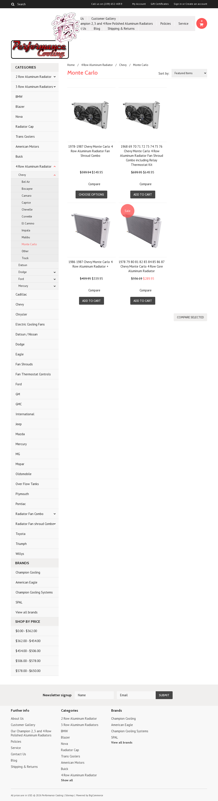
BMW (19, 97)
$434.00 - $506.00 (28, 651)
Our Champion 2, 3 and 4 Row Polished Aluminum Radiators (112, 23)
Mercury (23, 286)
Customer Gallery (103, 18)
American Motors (27, 146)
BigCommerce (96, 795)
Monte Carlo (29, 244)
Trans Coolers (25, 136)
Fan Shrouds (24, 364)
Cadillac (21, 294)
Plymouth (22, 494)
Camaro (26, 196)
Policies (165, 23)
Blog (97, 28)
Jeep (19, 424)
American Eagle (26, 582)
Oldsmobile (23, 474)
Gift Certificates (160, 3)
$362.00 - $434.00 (28, 641)
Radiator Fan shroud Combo (35, 524)
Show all (67, 780)
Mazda (20, 434)
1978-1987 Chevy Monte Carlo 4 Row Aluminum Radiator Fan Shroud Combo (90, 151)
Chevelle (27, 209)
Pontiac (21, 504)
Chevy (22, 175)
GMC (19, 404)
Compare (94, 184)
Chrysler (21, 314)
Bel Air (26, 182)
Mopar (20, 464)
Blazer (20, 107)
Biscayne (27, 189)
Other (25, 251)
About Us (17, 718)
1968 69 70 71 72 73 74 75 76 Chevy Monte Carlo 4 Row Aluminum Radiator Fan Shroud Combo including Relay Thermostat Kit (141, 155)
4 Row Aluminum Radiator (33, 166)
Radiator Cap (25, 126)
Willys (20, 554)
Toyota (20, 534)
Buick (19, 156)
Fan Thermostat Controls (33, 374)
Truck (25, 258)
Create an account (196, 3)
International (25, 414)
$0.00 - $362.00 (26, 631)
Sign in (178, 3)
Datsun (22, 265)
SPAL (19, 602)
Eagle (20, 354)
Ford (21, 279)
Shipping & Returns (121, 28)
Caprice (26, 202)
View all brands (27, 612)
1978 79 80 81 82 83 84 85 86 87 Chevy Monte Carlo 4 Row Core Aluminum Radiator (142, 266)
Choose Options (91, 194)
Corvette (27, 216)
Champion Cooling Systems (34, 592)
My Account (139, 3)
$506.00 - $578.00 (28, 661)
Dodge (22, 272)
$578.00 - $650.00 (28, 671)
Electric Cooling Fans (30, 324)
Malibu (26, 237)
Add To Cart (143, 194)
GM (18, 394)
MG (18, 454)
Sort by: (164, 73)
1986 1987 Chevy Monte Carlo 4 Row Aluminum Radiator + (90, 264)
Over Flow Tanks (27, 484)
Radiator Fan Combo (29, 514)
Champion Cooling (28, 572)
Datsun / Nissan (27, 334)
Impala (26, 230)
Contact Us (18, 754)
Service (183, 23)
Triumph (21, 544)
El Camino (28, 223)
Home (71, 65)
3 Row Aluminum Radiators (34, 87)
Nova (19, 116)
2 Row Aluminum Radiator (33, 77)
